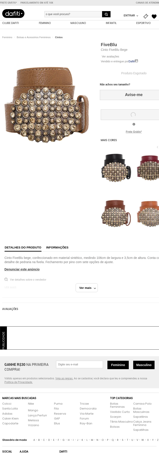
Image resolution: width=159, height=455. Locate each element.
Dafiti (132, 61)
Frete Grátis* (134, 131)
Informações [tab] (57, 247)
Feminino (118, 365)
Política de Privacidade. (18, 382)
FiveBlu (109, 44)
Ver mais (87, 288)
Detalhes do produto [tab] (23, 247)
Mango (33, 410)
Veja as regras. (64, 378)
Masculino (143, 365)
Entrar (130, 15)
